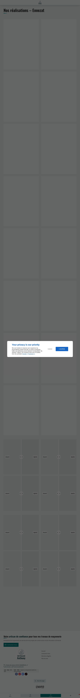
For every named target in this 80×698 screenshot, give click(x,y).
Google (24, 354)
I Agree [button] (62, 349)
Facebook (31, 354)
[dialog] (40, 349)
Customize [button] (50, 349)
